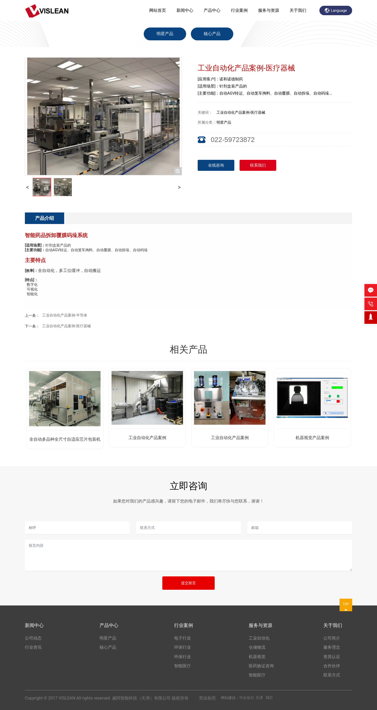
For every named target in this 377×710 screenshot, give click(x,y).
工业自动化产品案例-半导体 (64, 315)
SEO (269, 698)
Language (336, 10)
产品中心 (212, 10)
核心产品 (212, 33)
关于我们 (298, 10)
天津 (259, 698)
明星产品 (165, 33)
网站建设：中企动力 (237, 698)
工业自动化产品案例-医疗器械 (66, 326)
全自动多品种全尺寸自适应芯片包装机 (65, 439)
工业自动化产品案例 (147, 437)
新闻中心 (184, 10)
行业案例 (239, 10)
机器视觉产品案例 (312, 437)
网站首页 (157, 10)
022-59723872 (233, 140)
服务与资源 (268, 10)
